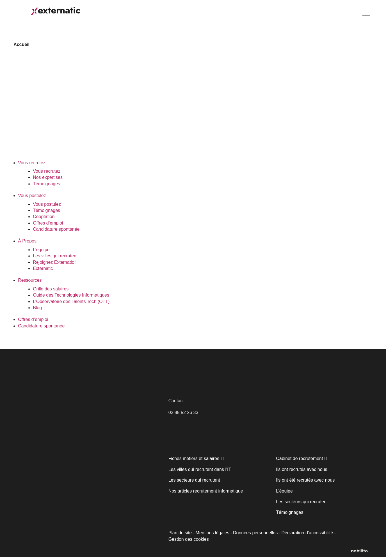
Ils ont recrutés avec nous (301, 469)
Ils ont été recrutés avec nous (304, 480)
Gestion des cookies (188, 539)
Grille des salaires (50, 289)
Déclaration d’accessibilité (305, 532)
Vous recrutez (78, 14)
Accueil (20, 44)
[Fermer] (131, 475)
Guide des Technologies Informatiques (71, 295)
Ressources (208, 17)
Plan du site (180, 532)
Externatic (42, 268)
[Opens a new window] (362, 551)
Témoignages (46, 183)
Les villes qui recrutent (55, 255)
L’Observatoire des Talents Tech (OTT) (71, 301)
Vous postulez (123, 14)
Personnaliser (45, 533)
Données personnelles (254, 532)
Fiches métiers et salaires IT (195, 458)
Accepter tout (101, 533)
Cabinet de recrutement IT (301, 458)
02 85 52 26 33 (183, 412)
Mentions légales (212, 532)
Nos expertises (47, 177)
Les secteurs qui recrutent (193, 480)
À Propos (168, 14)
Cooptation (44, 216)
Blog (37, 307)
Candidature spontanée (345, 17)
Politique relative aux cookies (44, 519)
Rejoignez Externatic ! (54, 262)
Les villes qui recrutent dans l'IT (199, 469)
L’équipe (41, 249)
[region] (73, 509)
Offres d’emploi (294, 17)
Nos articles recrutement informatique (205, 491)
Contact (176, 400)
